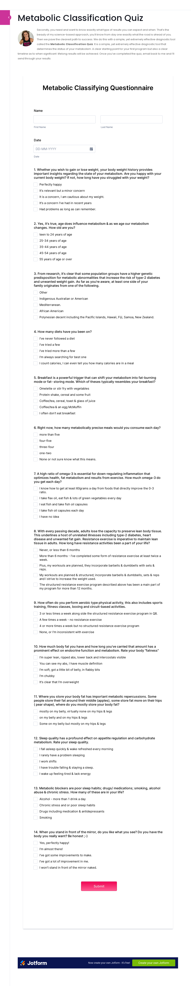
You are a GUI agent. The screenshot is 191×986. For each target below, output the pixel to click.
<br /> (98, 514)
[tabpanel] (98, 498)
